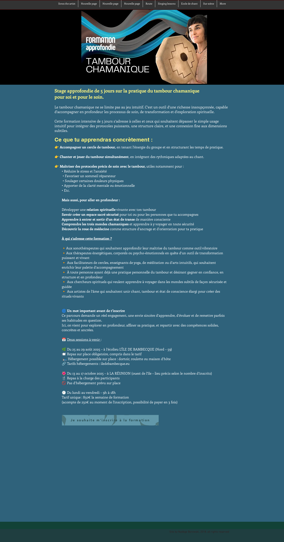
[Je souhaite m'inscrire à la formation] (110, 420)
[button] (209, 3)
